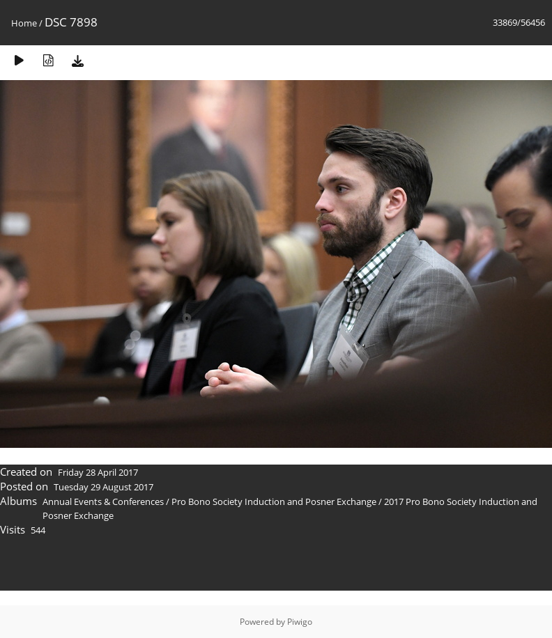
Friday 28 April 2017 (98, 472)
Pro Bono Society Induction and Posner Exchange (273, 501)
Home (24, 23)
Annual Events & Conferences (103, 501)
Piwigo (299, 622)
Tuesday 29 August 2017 (103, 487)
